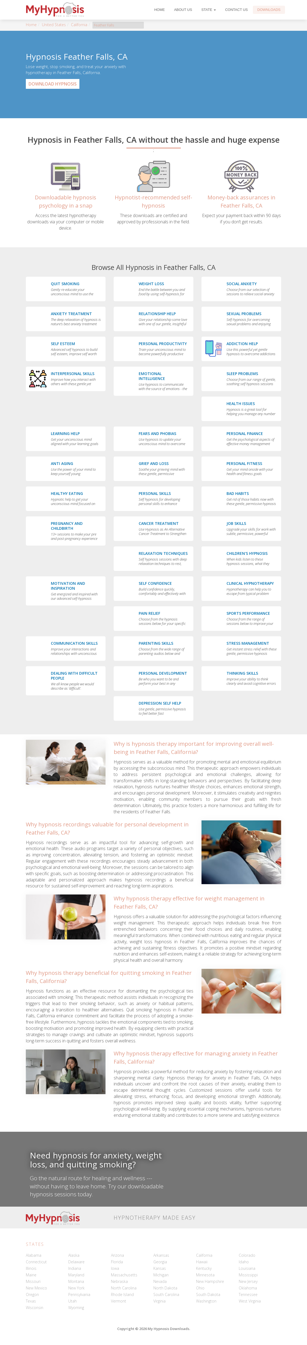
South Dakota (208, 1294)
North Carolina (124, 1288)
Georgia (160, 1261)
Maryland (76, 1274)
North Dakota (165, 1288)
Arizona (117, 1255)
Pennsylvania (79, 1294)
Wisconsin (34, 1307)
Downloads (268, 10)
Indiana (74, 1268)
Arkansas (161, 1255)
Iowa (115, 1268)
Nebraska (119, 1281)
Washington (206, 1301)
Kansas (159, 1268)
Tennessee (248, 1294)
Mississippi (248, 1274)
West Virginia (250, 1301)
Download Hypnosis (53, 84)
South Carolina (166, 1294)
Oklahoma (248, 1288)
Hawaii (201, 1261)
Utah (72, 1301)
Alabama (33, 1255)
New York (76, 1288)
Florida (117, 1261)
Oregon (32, 1294)
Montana (76, 1281)
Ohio (200, 1288)
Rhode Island (122, 1294)
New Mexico (36, 1288)
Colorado (247, 1255)
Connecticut (36, 1261)
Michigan (161, 1274)
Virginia (159, 1301)
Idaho (244, 1261)
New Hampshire (210, 1281)
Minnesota (205, 1274)
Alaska (73, 1255)
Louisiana (247, 1268)
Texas (31, 1301)
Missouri (33, 1281)
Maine (31, 1274)
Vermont (118, 1301)
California (79, 24)
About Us (183, 10)
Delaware (76, 1261)
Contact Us (236, 10)
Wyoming (76, 1307)
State (208, 10)
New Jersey (248, 1281)
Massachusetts (124, 1274)
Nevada (160, 1281)
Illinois (31, 1268)
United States (54, 24)
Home (159, 10)
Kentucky (204, 1268)
